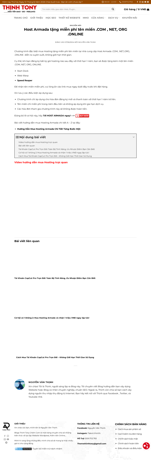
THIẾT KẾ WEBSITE (69, 17)
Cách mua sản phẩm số (129, 429)
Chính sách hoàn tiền (128, 443)
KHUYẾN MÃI (129, 17)
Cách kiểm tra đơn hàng (130, 434)
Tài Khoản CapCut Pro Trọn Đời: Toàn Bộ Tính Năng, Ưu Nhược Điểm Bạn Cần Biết (54, 278)
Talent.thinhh (94, 433)
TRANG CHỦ (21, 17)
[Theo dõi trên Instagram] (140, 2)
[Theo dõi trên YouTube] (145, 2)
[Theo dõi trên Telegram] (148, 2)
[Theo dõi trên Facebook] (137, 2)
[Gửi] (113, 9)
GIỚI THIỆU (36, 17)
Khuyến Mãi (75, 25)
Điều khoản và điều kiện (130, 448)
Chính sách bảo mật (128, 439)
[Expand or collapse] (133, 137)
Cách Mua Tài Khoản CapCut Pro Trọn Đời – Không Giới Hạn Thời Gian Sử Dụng (55, 357)
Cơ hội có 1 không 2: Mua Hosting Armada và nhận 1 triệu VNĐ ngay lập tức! (51, 318)
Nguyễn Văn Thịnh (87, 42)
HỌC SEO (51, 17)
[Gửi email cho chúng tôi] (142, 2)
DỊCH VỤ (114, 17)
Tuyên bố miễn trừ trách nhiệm (47, 449)
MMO (86, 17)
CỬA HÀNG (98, 17)
